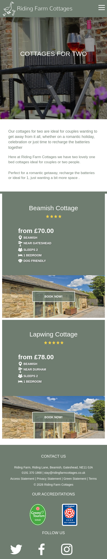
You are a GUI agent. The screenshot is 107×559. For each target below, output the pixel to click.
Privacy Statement (49, 478)
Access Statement (22, 478)
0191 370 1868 (32, 472)
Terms (93, 478)
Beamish (30, 237)
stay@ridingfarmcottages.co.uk (64, 472)
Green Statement (74, 478)
